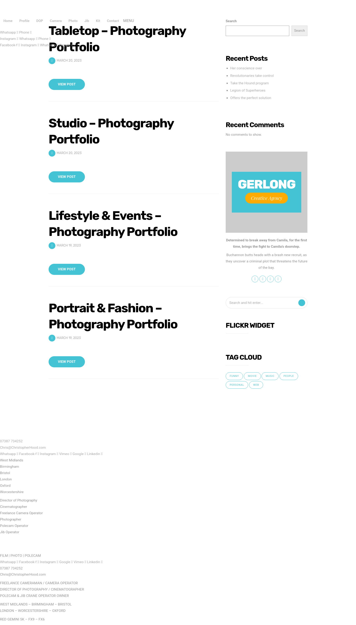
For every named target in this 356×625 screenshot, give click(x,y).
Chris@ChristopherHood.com (23, 448)
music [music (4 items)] (270, 376)
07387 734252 (11, 441)
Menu (128, 21)
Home (7, 21)
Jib (86, 21)
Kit (98, 21)
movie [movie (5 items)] (252, 376)
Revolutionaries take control (252, 76)
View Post (67, 84)
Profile (24, 21)
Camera (56, 21)
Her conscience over (246, 68)
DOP (39, 21)
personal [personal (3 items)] (237, 384)
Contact (113, 21)
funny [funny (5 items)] (234, 376)
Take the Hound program (249, 83)
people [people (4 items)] (289, 376)
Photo (73, 21)
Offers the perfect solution (250, 98)
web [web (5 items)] (256, 384)
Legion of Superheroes (247, 90)
